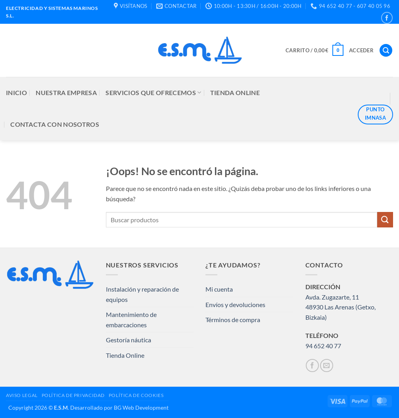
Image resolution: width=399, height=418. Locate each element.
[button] (314, 50)
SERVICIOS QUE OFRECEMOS (153, 93)
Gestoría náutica (128, 340)
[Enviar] (385, 219)
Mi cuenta (219, 289)
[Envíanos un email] (326, 365)
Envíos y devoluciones (235, 304)
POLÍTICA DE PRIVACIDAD (73, 395)
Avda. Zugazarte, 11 (332, 297)
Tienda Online (125, 355)
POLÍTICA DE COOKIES (136, 395)
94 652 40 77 (323, 345)
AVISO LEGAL (22, 395)
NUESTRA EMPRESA (66, 92)
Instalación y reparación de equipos (142, 294)
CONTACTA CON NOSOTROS (54, 124)
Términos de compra (232, 319)
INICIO (16, 92)
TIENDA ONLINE (235, 92)
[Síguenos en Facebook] (387, 17)
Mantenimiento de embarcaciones (131, 319)
